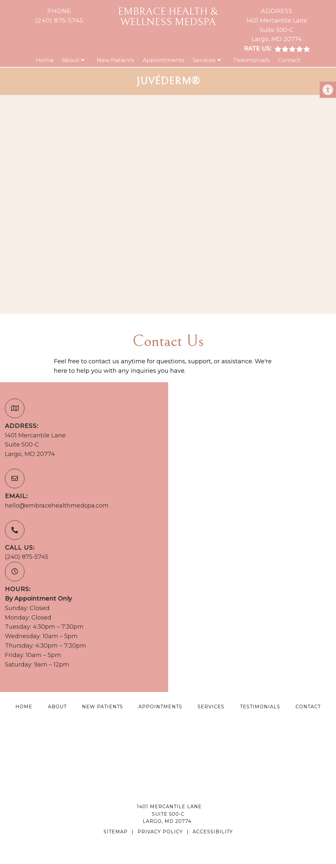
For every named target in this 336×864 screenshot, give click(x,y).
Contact (289, 60)
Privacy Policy (160, 832)
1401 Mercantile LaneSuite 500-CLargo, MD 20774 (277, 30)
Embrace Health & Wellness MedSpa (168, 17)
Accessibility (213, 832)
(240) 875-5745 (59, 20)
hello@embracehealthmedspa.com (57, 505)
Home (45, 60)
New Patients (116, 60)
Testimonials (251, 60)
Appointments (163, 60)
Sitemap (116, 832)
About (70, 60)
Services (204, 60)
